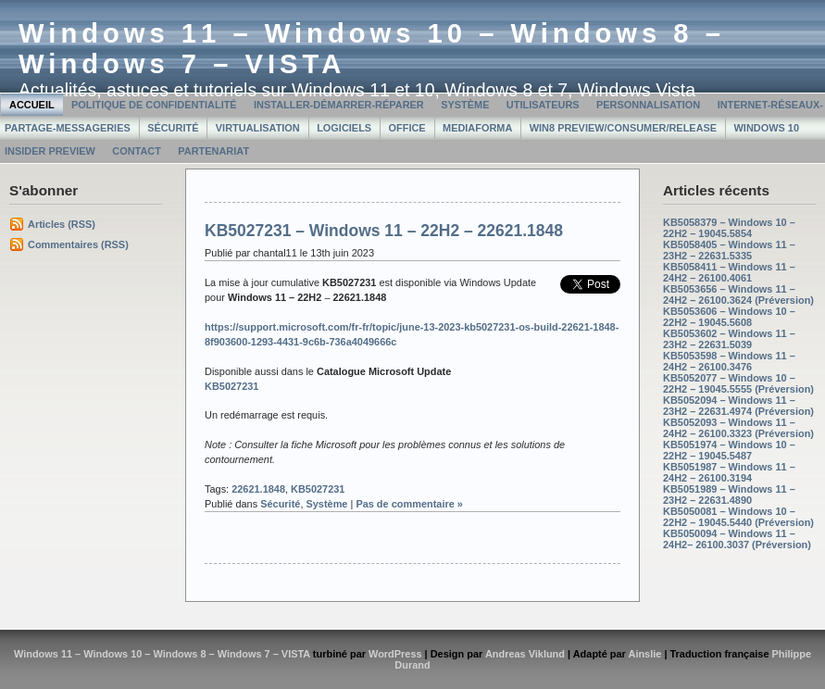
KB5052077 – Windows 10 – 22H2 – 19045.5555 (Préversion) (738, 383)
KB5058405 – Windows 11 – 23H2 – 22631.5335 (729, 250)
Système (465, 104)
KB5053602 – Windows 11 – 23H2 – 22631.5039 (729, 339)
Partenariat (213, 151)
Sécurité (172, 127)
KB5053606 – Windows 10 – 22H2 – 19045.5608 (729, 317)
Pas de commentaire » (409, 503)
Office (407, 127)
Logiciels (344, 127)
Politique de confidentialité (154, 104)
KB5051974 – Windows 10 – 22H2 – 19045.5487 (729, 450)
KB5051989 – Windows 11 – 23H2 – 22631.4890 (729, 494)
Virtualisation (258, 127)
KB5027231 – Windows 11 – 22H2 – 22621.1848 (384, 230)
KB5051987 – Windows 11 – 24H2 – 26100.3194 (729, 472)
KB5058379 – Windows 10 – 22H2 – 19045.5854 (729, 228)
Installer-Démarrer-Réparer (339, 104)
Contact (136, 151)
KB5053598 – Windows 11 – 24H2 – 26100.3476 (729, 361)
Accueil (32, 104)
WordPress (395, 653)
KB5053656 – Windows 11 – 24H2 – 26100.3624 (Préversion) (738, 294)
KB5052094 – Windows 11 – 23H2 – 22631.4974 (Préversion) (738, 406)
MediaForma (477, 127)
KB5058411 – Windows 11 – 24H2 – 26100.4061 (729, 272)
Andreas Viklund (525, 653)
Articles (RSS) (61, 224)
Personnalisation (648, 104)
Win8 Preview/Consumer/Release (623, 127)
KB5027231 (317, 489)
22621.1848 (258, 489)
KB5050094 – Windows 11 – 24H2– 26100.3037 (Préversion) (737, 539)
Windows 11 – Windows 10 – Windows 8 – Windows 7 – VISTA (162, 653)
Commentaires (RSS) (78, 244)
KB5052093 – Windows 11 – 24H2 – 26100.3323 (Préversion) (738, 428)
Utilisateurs (543, 104)
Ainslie (644, 653)
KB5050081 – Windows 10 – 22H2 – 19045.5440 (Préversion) (738, 517)
